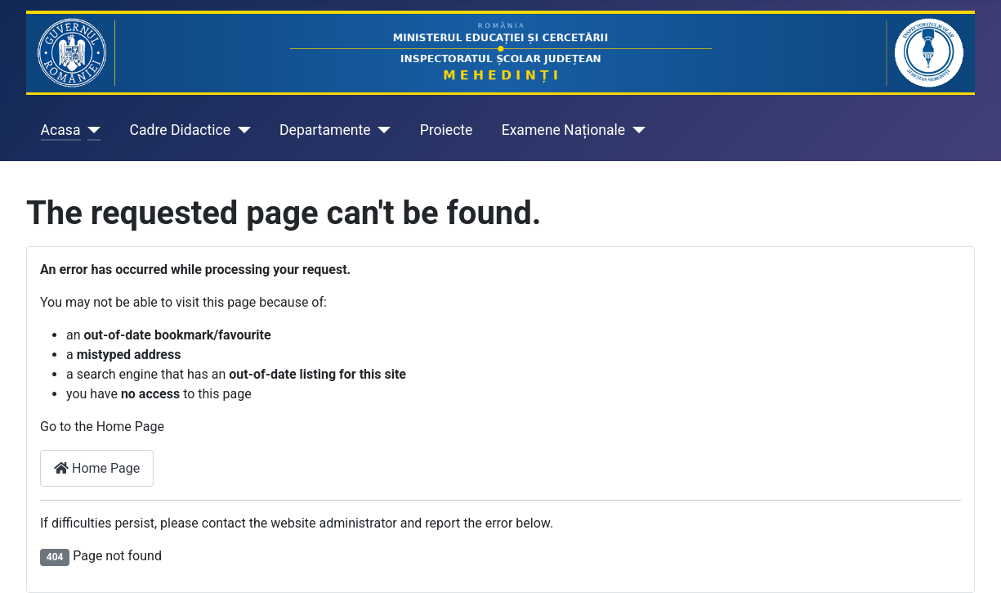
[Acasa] (91, 130)
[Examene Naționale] (635, 130)
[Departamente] (381, 130)
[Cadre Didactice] (240, 130)
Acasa (61, 130)
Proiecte (446, 130)
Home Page (97, 468)
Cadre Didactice (180, 130)
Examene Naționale (564, 130)
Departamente (325, 130)
